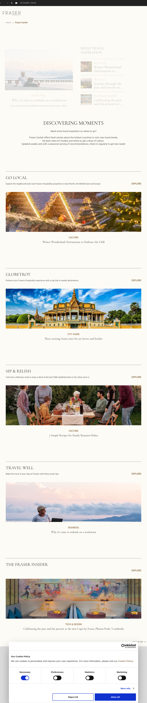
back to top (139, 641)
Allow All (115, 697)
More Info (125, 688)
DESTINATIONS (135, 13)
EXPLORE (136, 183)
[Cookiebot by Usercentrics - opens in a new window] (123, 646)
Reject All (73, 697)
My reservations (28, 3)
